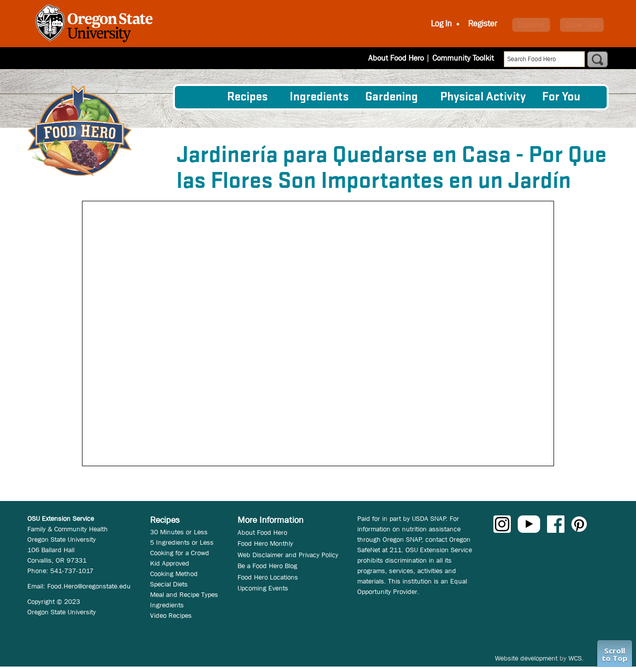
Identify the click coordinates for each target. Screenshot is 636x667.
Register (482, 23)
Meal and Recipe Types (184, 594)
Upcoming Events (263, 588)
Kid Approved (169, 563)
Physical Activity (483, 97)
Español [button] (531, 24)
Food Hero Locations (268, 577)
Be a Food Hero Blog (267, 565)
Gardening (391, 97)
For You (561, 97)
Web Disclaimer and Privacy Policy (288, 554)
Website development (526, 658)
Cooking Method (174, 573)
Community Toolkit (463, 58)
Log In (441, 23)
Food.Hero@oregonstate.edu (89, 586)
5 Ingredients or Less (182, 542)
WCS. (576, 658)
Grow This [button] (581, 24)
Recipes (247, 97)
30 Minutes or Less (179, 531)
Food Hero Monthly (265, 543)
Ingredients (319, 97)
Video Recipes (171, 615)
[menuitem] (200, 97)
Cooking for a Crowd (179, 552)
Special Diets (169, 584)
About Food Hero (396, 58)
